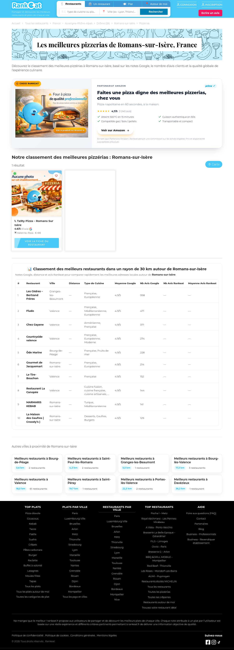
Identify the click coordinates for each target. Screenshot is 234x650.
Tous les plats (33, 586)
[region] (117, 352)
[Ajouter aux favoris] (56, 175)
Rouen (75, 575)
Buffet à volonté (32, 565)
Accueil (16, 23)
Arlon (75, 529)
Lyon (75, 549)
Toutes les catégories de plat (32, 596)
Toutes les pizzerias (159, 591)
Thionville (74, 539)
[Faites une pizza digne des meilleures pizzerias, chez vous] (52, 113)
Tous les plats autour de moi (32, 591)
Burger (33, 555)
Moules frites (32, 575)
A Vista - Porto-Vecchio (159, 527)
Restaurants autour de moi (159, 602)
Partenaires (201, 523)
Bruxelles (74, 523)
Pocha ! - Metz (159, 513)
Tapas (32, 581)
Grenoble (74, 570)
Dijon (75, 581)
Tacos (32, 529)
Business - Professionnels (201, 534)
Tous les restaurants (36, 23)
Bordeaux (74, 586)
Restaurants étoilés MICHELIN (159, 581)
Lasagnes (32, 570)
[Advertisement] (90, 199)
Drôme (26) (103, 23)
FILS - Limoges (159, 541)
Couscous (32, 518)
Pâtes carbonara (32, 549)
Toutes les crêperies (159, 597)
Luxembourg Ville (75, 518)
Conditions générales (82, 635)
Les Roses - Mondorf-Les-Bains (159, 570)
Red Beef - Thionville (159, 565)
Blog (201, 529)
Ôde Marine (34, 352)
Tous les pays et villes (75, 596)
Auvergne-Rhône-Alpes (78, 23)
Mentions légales (107, 635)
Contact (201, 518)
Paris (75, 513)
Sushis (33, 539)
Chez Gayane (35, 324)
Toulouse (75, 560)
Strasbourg (74, 544)
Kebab (33, 523)
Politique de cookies (57, 635)
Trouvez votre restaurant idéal (159, 607)
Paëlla (32, 534)
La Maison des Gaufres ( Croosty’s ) (35, 418)
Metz (75, 534)
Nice (117, 599)
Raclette (33, 560)
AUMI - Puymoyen (159, 576)
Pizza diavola (32, 513)
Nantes (75, 565)
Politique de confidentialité (27, 635)
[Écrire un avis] (210, 13)
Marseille (75, 555)
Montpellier (75, 591)
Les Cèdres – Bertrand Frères (34, 295)
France (57, 23)
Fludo (30, 311)
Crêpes (33, 544)
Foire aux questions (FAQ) (201, 513)
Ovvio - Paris (159, 546)
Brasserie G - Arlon (159, 551)
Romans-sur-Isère (124, 23)
